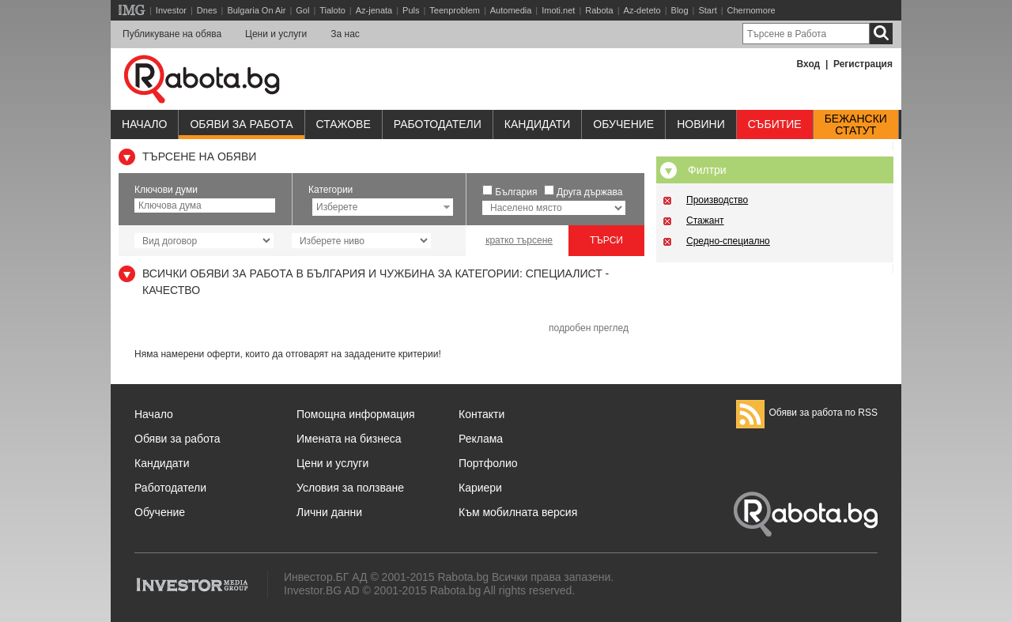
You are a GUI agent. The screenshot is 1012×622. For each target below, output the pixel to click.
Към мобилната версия (518, 512)
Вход (809, 64)
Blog (680, 10)
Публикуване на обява (172, 34)
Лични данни (329, 512)
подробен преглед (589, 328)
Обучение (159, 512)
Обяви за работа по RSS (807, 412)
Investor (171, 10)
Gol (302, 10)
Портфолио (488, 463)
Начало (144, 124)
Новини (701, 124)
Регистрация (863, 64)
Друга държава (589, 192)
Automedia (511, 10)
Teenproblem (454, 10)
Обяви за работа (241, 124)
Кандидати (537, 124)
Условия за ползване (350, 487)
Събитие (775, 124)
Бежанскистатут (856, 125)
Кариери (480, 487)
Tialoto (332, 10)
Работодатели (437, 124)
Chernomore (751, 10)
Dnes (207, 10)
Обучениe (623, 124)
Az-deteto (642, 10)
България (516, 192)
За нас (345, 34)
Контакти (481, 414)
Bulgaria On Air (256, 10)
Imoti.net (558, 10)
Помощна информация (355, 414)
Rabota (599, 10)
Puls (410, 10)
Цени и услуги (276, 34)
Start (707, 10)
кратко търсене (519, 240)
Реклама (481, 438)
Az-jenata (374, 10)
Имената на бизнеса (349, 438)
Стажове (343, 124)
